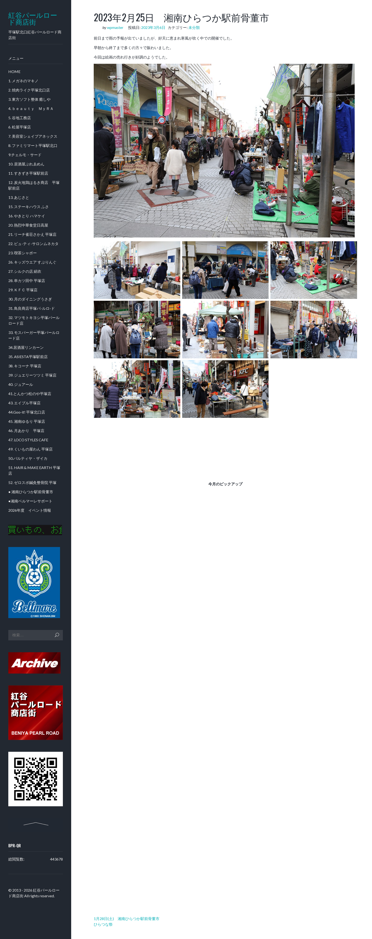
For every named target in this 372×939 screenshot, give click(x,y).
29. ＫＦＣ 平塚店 (22, 289)
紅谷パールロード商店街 (32, 19)
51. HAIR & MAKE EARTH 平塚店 (34, 470)
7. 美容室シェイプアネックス (32, 136)
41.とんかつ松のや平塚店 (29, 393)
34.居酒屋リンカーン (26, 347)
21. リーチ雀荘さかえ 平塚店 (32, 234)
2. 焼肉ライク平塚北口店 (29, 90)
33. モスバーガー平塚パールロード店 (34, 335)
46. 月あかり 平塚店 (26, 430)
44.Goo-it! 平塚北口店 (26, 412)
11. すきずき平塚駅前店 (28, 173)
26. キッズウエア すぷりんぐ (32, 262)
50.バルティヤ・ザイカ (27, 458)
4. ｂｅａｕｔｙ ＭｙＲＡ (31, 108)
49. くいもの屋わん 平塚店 (30, 449)
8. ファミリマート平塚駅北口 (32, 145)
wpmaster (115, 27)
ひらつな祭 (103, 924)
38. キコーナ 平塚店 (24, 366)
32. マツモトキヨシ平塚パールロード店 (34, 320)
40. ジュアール (20, 384)
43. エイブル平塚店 (24, 403)
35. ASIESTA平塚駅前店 (28, 356)
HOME (14, 71)
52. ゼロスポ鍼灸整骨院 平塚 (32, 482)
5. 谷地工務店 (19, 117)
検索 (57, 635)
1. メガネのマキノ (23, 80)
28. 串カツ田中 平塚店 (26, 280)
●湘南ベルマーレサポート (30, 501)
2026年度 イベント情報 (29, 510)
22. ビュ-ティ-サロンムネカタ (33, 243)
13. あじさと (18, 197)
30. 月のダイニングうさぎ (30, 299)
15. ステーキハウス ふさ (28, 206)
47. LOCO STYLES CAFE (28, 440)
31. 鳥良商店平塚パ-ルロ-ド (31, 308)
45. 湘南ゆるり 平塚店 (26, 421)
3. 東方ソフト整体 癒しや (29, 99)
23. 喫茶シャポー (22, 253)
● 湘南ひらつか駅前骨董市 (30, 491)
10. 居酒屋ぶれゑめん (26, 164)
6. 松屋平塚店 (19, 127)
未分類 (194, 27)
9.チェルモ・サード (25, 154)
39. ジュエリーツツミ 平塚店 (32, 375)
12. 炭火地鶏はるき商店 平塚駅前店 (34, 185)
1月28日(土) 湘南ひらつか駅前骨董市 (126, 918)
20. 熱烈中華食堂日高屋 (28, 225)
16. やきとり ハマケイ (26, 216)
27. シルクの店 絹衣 (24, 271)
